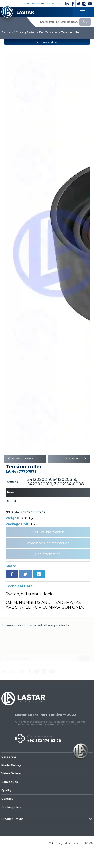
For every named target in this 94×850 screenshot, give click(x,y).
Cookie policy (11, 807)
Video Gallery (11, 773)
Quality (6, 790)
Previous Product (19, 458)
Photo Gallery (11, 765)
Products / (8, 32)
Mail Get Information (47, 532)
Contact (7, 798)
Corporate (8, 756)
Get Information (48, 554)
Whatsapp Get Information (47, 543)
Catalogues (9, 782)
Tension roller (70, 32)
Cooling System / (27, 32)
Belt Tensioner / (49, 32)
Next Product (77, 458)
